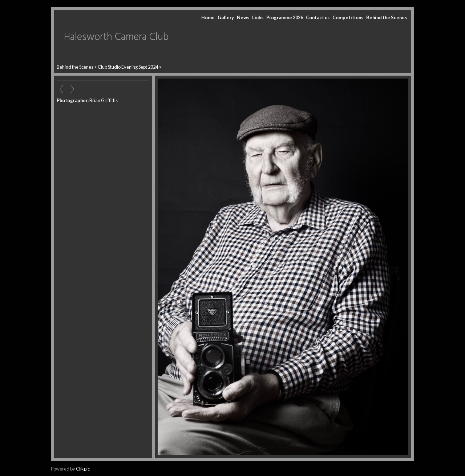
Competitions (347, 17)
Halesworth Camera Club (116, 37)
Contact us (317, 17)
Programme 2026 (284, 17)
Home (208, 17)
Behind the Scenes (386, 17)
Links (257, 17)
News (243, 17)
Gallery (226, 17)
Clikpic (83, 469)
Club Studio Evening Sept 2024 (128, 67)
